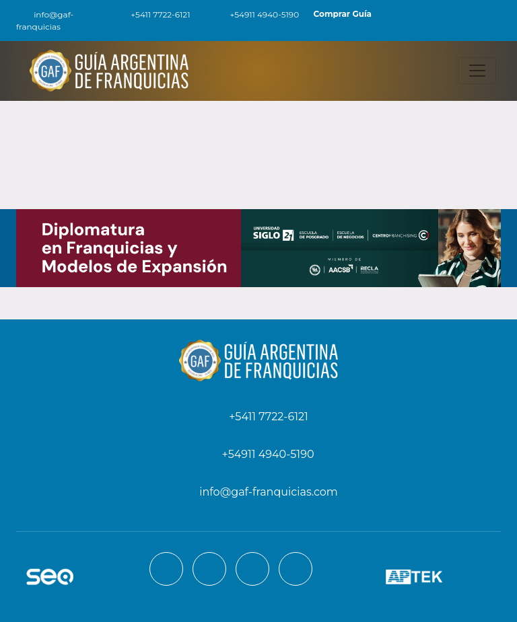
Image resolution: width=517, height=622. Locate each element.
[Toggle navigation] (477, 70)
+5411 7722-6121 (152, 14)
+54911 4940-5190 (256, 14)
